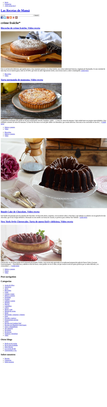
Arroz (6, 289)
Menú (6, 313)
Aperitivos (8, 287)
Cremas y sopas (9, 294)
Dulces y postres (10, 127)
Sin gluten (8, 330)
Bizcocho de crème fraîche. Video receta (20, 28)
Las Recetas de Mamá (15, 10)
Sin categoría (9, 328)
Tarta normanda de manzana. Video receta (22, 79)
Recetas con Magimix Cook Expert (15, 325)
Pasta (6, 316)
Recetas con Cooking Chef (13, 323)
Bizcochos (8, 74)
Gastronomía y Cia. (11, 350)
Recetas (7, 358)
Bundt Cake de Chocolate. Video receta (20, 211)
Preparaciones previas (11, 320)
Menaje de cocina (10, 311)
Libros (7, 308)
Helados (7, 302)
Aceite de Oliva (9, 285)
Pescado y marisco (10, 318)
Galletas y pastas (10, 301)
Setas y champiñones (11, 327)
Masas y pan (8, 309)
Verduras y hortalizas (11, 333)
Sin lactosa (8, 332)
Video (6, 75)
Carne (6, 292)
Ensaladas (8, 297)
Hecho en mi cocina (11, 343)
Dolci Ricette (9, 347)
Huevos (7, 304)
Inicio (6, 2)
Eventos (7, 299)
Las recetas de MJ (10, 349)
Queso (7, 271)
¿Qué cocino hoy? (10, 6)
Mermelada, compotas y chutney (15, 314)
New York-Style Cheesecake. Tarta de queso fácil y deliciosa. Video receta (37, 221)
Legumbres (8, 306)
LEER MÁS (85, 70)
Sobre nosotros (9, 362)
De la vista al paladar (11, 345)
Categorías (8, 4)
